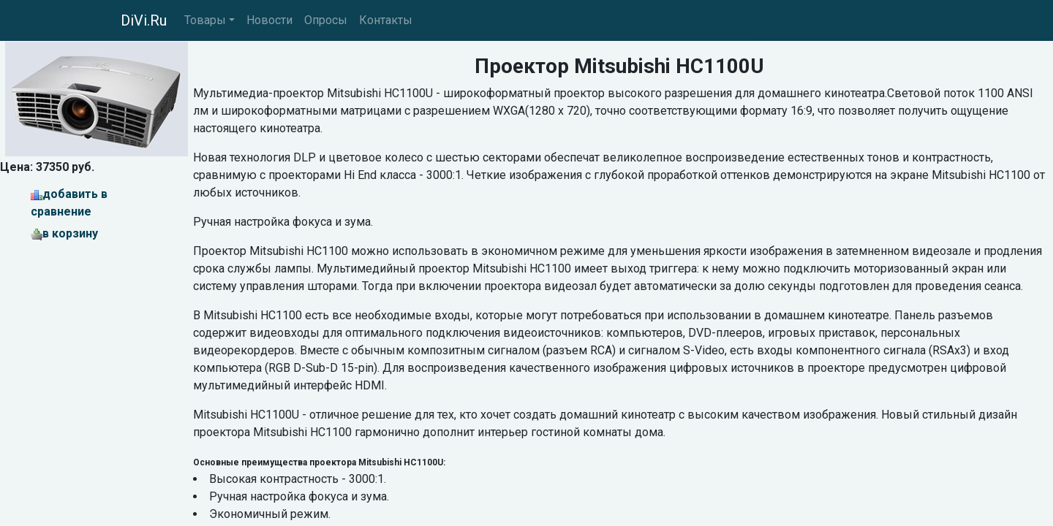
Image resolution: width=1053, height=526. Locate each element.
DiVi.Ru (144, 20)
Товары (205, 20)
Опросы (325, 20)
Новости (269, 20)
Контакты (385, 20)
